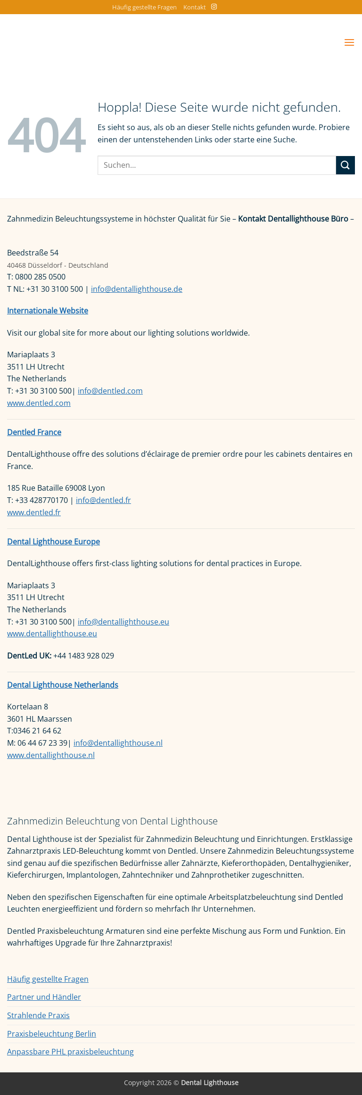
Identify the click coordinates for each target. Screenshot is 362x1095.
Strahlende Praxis (38, 1015)
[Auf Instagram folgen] (214, 7)
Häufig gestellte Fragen (144, 7)
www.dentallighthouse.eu (52, 633)
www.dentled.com (39, 403)
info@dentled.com (110, 391)
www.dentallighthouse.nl (51, 755)
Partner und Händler (44, 997)
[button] (349, 42)
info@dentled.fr (103, 500)
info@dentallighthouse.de (136, 289)
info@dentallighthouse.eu (123, 622)
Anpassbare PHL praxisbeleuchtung (70, 1051)
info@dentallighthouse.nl (118, 743)
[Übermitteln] (345, 165)
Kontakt (194, 7)
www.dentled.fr (34, 512)
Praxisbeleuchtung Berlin (51, 1034)
